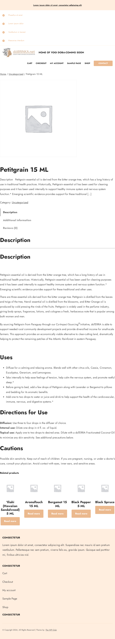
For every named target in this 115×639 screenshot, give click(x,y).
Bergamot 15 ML (57, 504)
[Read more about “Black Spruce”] (104, 510)
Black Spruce (104, 502)
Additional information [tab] (17, 220)
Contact (103, 63)
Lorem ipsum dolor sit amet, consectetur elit (57, 5)
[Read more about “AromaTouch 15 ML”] (33, 514)
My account (56, 63)
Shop (87, 63)
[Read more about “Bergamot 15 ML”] (57, 514)
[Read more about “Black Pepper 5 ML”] (81, 514)
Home (3, 74)
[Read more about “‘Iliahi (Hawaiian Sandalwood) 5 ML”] (10, 521)
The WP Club (51, 629)
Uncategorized (16, 74)
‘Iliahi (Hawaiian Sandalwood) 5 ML (10, 507)
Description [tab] (10, 212)
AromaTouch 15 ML (34, 504)
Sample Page (74, 63)
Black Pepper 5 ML (81, 504)
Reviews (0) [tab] (10, 228)
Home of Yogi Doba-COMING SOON (61, 52)
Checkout (41, 63)
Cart (29, 63)
